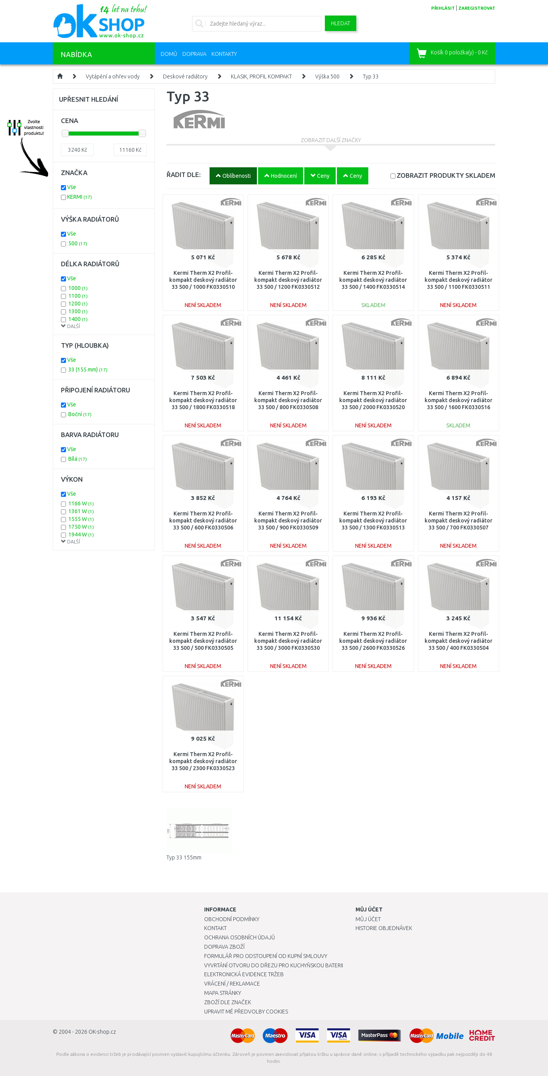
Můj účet (368, 919)
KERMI (79, 197)
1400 (78, 319)
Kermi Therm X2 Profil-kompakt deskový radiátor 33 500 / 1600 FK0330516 (459, 400)
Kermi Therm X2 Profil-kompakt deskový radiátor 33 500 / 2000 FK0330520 (373, 400)
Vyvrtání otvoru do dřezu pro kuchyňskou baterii (273, 965)
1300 (78, 311)
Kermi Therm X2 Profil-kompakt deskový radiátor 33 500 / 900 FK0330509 (288, 520)
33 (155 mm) (88, 369)
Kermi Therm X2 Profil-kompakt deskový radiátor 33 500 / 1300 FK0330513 (373, 520)
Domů (169, 54)
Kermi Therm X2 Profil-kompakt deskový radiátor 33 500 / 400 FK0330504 (459, 641)
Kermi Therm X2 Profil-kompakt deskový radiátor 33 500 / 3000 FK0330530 (288, 641)
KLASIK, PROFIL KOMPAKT (261, 76)
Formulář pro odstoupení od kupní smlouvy (265, 956)
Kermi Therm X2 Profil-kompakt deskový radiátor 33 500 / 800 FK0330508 (288, 400)
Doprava (194, 54)
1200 (78, 303)
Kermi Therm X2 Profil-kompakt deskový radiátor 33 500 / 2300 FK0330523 (203, 761)
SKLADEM (446, 175)
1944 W (81, 534)
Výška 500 (327, 76)
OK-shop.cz (102, 1032)
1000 (78, 288)
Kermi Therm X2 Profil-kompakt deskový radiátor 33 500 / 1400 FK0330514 (373, 280)
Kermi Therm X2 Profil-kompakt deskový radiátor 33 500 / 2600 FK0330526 (373, 641)
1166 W (81, 503)
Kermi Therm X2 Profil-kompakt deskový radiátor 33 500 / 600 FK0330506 (203, 520)
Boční (80, 414)
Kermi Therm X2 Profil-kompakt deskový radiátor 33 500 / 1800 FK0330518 (203, 400)
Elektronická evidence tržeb (244, 974)
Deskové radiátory (185, 76)
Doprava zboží (224, 947)
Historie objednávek (384, 928)
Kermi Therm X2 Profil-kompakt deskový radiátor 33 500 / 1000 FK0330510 (203, 280)
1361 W (81, 511)
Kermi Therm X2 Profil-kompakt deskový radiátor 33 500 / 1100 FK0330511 (459, 280)
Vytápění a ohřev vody (113, 76)
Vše (71, 187)
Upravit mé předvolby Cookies (246, 1011)
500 (77, 243)
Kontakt (215, 928)
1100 (78, 296)
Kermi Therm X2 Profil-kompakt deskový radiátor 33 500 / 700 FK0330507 (459, 520)
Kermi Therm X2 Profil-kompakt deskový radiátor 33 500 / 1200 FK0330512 (288, 280)
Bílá (77, 459)
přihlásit (443, 8)
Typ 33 (371, 76)
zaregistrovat (476, 8)
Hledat (340, 23)
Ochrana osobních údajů (239, 937)
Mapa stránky (222, 993)
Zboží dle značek (227, 1002)
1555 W (81, 519)
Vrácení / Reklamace (232, 984)
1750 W (81, 527)
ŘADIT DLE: (183, 174)
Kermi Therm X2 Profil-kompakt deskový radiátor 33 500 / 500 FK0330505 (203, 641)
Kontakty (224, 54)
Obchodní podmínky (231, 919)
